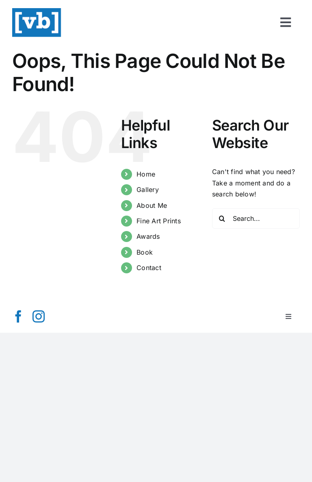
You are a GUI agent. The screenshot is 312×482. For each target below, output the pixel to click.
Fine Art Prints (158, 221)
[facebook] (18, 316)
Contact (148, 268)
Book (144, 252)
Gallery (147, 189)
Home (145, 174)
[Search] (222, 218)
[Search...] (256, 218)
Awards (148, 236)
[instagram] (38, 316)
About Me (151, 205)
